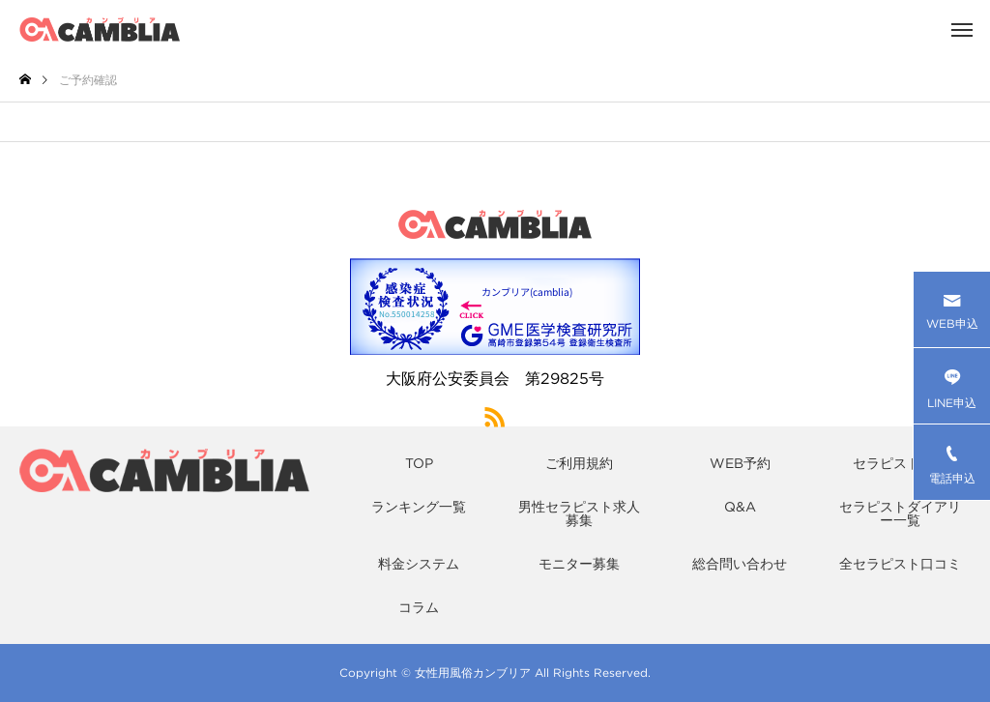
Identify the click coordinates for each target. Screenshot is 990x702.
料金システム (418, 563)
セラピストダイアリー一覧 (900, 513)
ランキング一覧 (418, 506)
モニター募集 (579, 563)
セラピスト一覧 (900, 463)
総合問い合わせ (739, 563)
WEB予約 (740, 463)
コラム (418, 607)
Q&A (740, 506)
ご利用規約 (579, 463)
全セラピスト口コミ (900, 563)
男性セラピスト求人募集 (579, 513)
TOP (419, 463)
